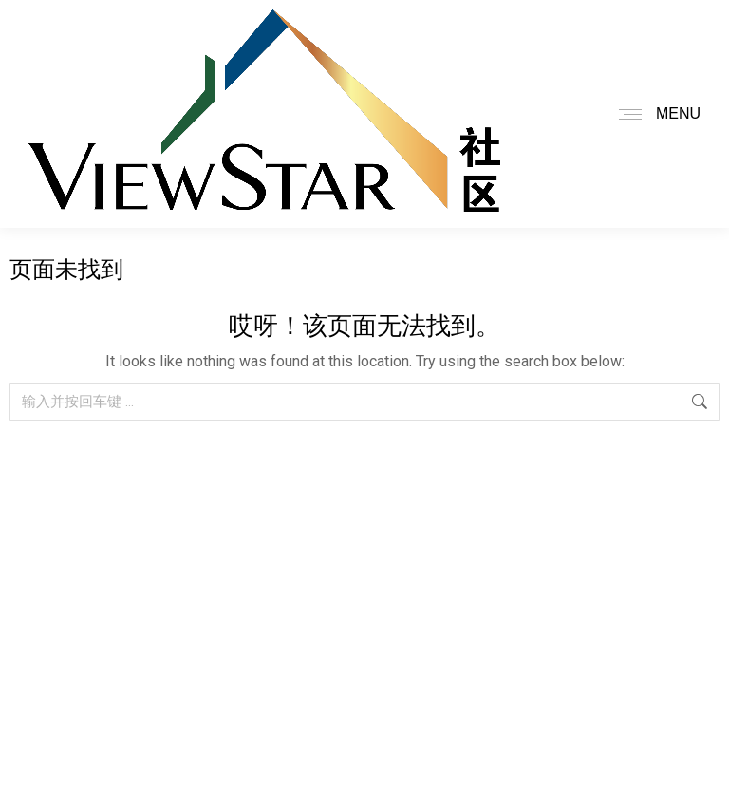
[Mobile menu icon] (655, 113)
